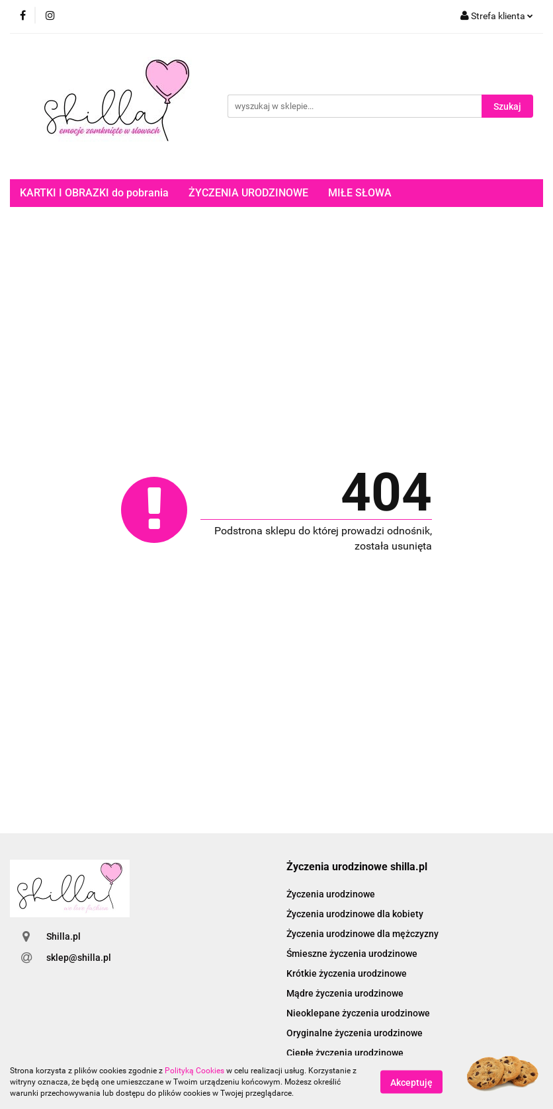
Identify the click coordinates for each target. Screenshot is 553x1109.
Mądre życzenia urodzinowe (345, 993)
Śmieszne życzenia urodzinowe (351, 953)
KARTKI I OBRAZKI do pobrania (94, 192)
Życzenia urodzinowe (330, 894)
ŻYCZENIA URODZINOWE (248, 192)
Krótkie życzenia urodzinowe (346, 973)
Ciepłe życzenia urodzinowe (345, 1052)
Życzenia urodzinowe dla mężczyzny (362, 933)
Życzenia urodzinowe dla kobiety (354, 914)
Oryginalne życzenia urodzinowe (354, 1033)
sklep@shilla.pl (78, 957)
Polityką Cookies (194, 1070)
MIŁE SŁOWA (360, 192)
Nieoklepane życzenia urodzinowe (358, 1013)
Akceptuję (411, 1082)
